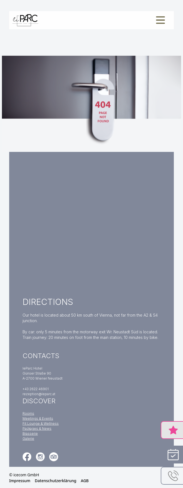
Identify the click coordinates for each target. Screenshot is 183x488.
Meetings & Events (38, 418)
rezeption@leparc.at (39, 394)
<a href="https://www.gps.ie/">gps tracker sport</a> (91, 221)
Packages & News (37, 428)
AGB (85, 480)
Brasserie (30, 433)
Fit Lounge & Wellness (41, 423)
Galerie (28, 438)
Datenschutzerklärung (55, 480)
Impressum (19, 480)
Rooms (28, 413)
